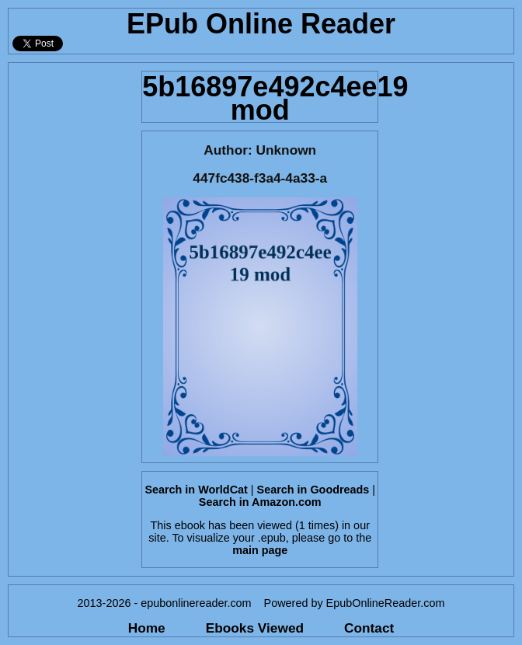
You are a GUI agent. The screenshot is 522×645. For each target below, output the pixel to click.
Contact (369, 628)
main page (259, 550)
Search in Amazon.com (260, 502)
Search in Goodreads (313, 489)
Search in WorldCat (195, 489)
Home (146, 628)
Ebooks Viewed (255, 628)
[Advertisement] (70, 296)
